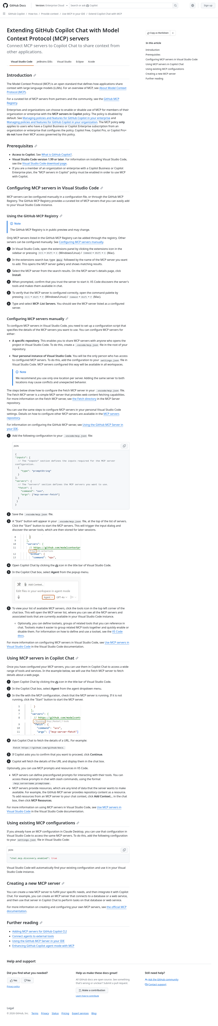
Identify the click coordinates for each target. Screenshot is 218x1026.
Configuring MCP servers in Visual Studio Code (55, 188)
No (27, 980)
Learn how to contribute (87, 995)
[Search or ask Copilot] (123, 5)
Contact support (155, 984)
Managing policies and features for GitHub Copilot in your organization (52, 122)
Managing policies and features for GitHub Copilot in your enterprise (66, 118)
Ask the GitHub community (161, 979)
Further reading (24, 922)
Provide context (50, 13)
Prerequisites (22, 146)
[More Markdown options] (173, 33)
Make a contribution (92, 990)
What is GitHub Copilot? (57, 154)
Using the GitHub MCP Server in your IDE (38, 941)
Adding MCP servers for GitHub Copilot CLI (39, 931)
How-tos (32, 13)
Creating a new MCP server (35, 883)
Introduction (21, 75)
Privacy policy (13, 986)
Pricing (65, 1013)
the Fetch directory (84, 399)
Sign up (208, 5)
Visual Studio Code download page (44, 163)
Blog (94, 1013)
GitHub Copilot (16, 13)
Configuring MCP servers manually (81, 242)
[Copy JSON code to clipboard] (124, 446)
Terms (35, 1013)
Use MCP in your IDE (73, 13)
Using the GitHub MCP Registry (34, 216)
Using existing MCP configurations (43, 823)
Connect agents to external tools (33, 936)
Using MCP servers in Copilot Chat (42, 658)
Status (55, 1013)
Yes (13, 980)
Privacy (45, 1013)
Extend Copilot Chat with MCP (105, 13)
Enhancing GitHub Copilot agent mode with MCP (43, 946)
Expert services (80, 1013)
